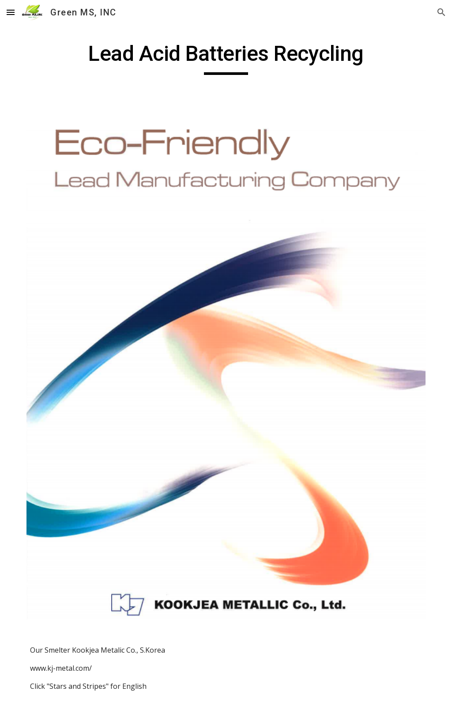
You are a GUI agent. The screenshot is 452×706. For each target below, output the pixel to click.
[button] (10, 12)
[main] (226, 57)
